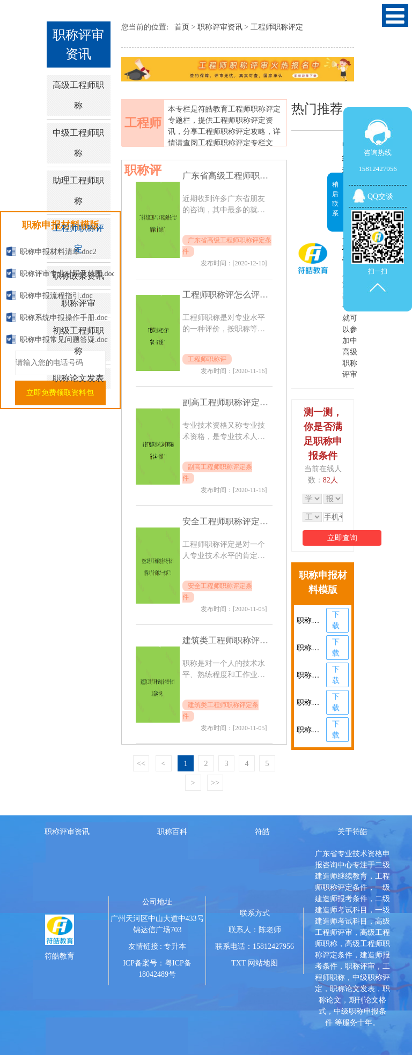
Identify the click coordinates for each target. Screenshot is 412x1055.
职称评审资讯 (219, 27)
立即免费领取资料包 (60, 393)
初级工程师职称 (78, 340)
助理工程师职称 (78, 190)
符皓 (262, 832)
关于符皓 (352, 832)
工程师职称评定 (78, 238)
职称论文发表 (78, 378)
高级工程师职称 (78, 95)
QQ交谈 (380, 196)
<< (141, 764)
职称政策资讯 (78, 275)
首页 (181, 27)
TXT (238, 963)
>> (215, 783)
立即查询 (342, 538)
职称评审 (78, 303)
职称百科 (172, 832)
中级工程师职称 (78, 143)
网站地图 (263, 963)
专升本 (175, 946)
